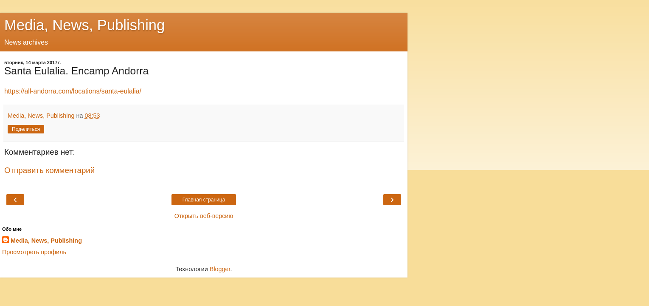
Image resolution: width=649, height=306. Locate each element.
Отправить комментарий (49, 170)
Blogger (220, 269)
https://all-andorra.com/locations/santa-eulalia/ (72, 91)
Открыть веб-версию (203, 215)
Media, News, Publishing (84, 25)
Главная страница (204, 200)
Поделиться (26, 129)
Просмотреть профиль (34, 252)
